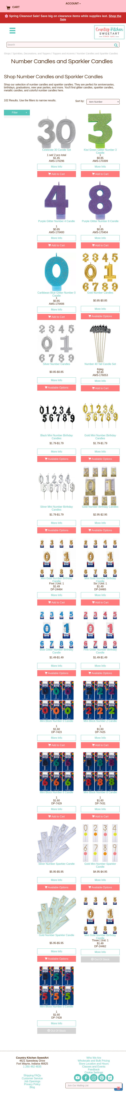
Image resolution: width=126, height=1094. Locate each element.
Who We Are (93, 1057)
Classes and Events (93, 1066)
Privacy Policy (32, 1084)
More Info (56, 166)
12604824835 (32, 1066)
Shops (7, 53)
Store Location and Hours (94, 1063)
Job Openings (32, 1081)
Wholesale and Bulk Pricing (94, 1060)
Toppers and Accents (64, 53)
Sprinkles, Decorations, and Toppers (32, 53)
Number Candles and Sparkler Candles (97, 53)
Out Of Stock (100, 959)
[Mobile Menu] (12, 31)
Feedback (93, 1069)
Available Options (100, 316)
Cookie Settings (93, 1072)
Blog (32, 1087)
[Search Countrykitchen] (63, 44)
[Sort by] (103, 102)
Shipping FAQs (32, 1075)
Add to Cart (56, 174)
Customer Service (32, 1078)
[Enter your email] (93, 1085)
